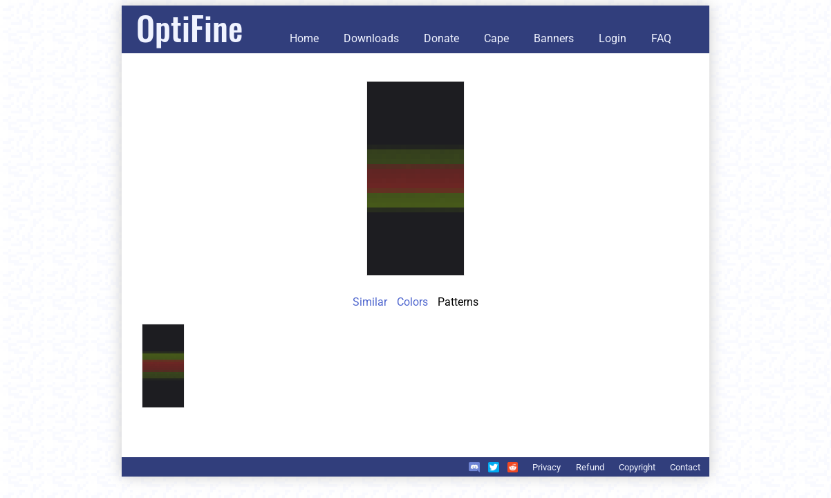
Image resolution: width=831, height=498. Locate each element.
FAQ (661, 38)
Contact (685, 467)
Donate (441, 38)
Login (612, 38)
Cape (496, 38)
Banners (554, 38)
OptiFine (189, 27)
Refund (590, 467)
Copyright (637, 467)
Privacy (546, 467)
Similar (370, 301)
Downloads (371, 38)
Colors (412, 301)
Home (304, 38)
